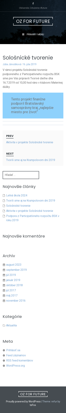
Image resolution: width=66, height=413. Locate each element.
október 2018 (14, 285)
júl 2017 (11, 290)
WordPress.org (15, 365)
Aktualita (11, 325)
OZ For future (33, 21)
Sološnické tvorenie (18, 205)
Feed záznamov (16, 355)
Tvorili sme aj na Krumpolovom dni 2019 (30, 200)
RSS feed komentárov (19, 360)
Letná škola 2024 (16, 195)
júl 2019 (11, 275)
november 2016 (16, 300)
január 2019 (13, 280)
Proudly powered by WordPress (23, 401)
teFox (33, 405)
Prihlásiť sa (13, 350)
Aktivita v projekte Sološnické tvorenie (29, 211)
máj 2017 (11, 295)
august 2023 (13, 264)
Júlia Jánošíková (12, 64)
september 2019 (16, 269)
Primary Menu (35, 34)
